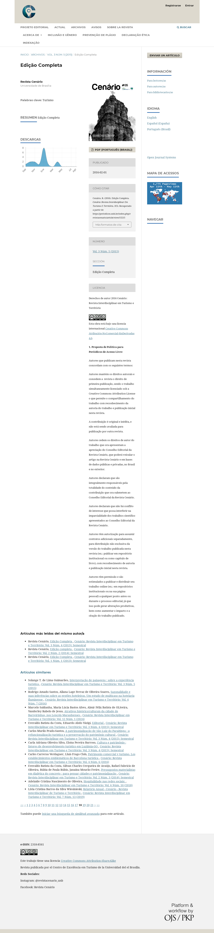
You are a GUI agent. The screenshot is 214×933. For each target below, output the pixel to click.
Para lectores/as (156, 80)
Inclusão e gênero (62, 34)
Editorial (98, 723)
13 (60, 805)
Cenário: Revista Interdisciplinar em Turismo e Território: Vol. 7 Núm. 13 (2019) (79, 795)
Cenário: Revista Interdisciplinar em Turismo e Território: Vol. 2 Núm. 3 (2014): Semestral (81, 775)
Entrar (189, 5)
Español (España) (158, 123)
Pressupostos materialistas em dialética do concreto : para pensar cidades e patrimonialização (81, 771)
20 (88, 805)
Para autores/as (156, 86)
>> (98, 805)
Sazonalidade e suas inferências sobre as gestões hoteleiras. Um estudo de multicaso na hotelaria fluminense (81, 695)
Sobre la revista (120, 27)
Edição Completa (61, 641)
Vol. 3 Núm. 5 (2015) (59, 54)
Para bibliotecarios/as (160, 92)
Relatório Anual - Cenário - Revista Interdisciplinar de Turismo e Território (78, 791)
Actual (59, 27)
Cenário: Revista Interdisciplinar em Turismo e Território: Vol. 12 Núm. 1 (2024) (79, 717)
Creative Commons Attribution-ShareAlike (88, 861)
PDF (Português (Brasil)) (113, 149)
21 (91, 805)
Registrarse (173, 5)
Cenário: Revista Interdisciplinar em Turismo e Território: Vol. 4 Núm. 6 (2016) (75, 760)
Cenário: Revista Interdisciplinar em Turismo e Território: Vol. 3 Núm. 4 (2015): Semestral (80, 643)
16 (72, 805)
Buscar (184, 27)
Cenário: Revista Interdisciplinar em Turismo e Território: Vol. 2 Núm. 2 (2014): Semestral (81, 651)
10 (49, 805)
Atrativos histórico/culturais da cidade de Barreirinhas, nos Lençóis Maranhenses (73, 713)
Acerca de (31, 34)
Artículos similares (35, 672)
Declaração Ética (136, 34)
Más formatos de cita (108, 224)
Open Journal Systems (161, 157)
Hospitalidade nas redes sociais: (105, 781)
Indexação (31, 42)
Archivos (78, 27)
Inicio (24, 54)
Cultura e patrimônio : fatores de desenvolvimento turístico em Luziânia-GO (77, 744)
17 (76, 805)
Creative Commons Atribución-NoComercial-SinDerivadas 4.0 (112, 333)
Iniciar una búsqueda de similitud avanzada (71, 814)
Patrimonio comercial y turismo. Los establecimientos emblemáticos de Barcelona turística (81, 756)
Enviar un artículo (165, 55)
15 (68, 805)
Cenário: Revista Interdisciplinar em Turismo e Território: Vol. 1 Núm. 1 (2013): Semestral (80, 659)
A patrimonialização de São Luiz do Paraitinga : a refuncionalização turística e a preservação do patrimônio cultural (79, 733)
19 (84, 805)
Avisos (96, 27)
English (152, 117)
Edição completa (61, 649)
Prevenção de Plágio (99, 34)
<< (22, 805)
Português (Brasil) (158, 129)
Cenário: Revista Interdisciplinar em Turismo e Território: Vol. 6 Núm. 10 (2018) (80, 785)
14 (64, 805)
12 (57, 805)
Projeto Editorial (34, 27)
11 (53, 805)
